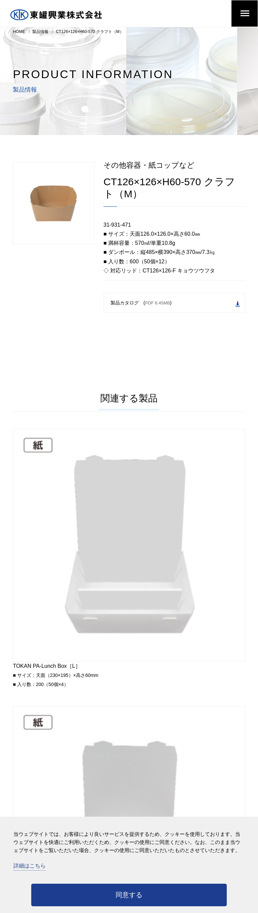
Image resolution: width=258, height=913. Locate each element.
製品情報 (40, 31)
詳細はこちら (29, 866)
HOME (19, 31)
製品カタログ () (175, 303)
